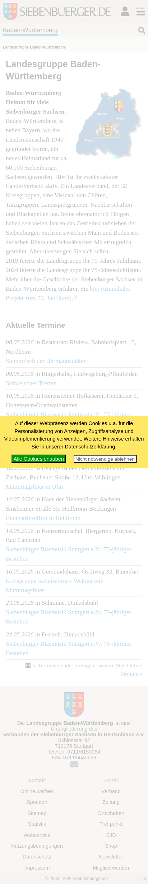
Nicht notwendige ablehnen (105, 459)
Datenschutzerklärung (90, 447)
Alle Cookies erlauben (39, 459)
